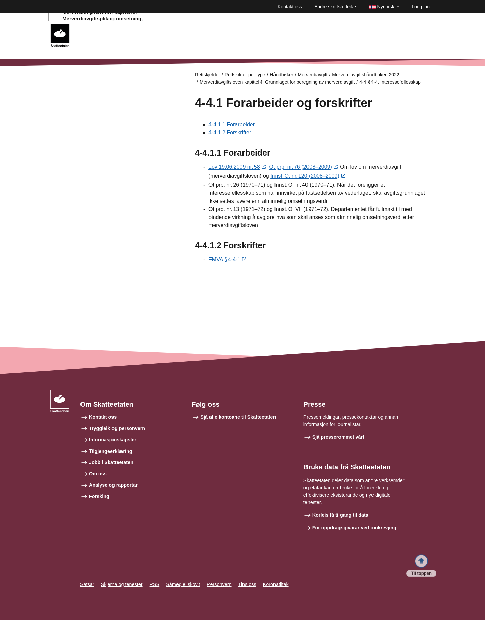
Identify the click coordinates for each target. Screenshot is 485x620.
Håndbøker (281, 75)
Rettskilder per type (245, 75)
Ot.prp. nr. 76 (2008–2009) (300, 167)
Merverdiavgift (313, 75)
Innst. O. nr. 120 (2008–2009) (305, 176)
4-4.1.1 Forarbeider (231, 124)
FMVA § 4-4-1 (224, 260)
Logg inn (421, 6)
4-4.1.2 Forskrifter (229, 132)
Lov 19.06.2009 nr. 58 (234, 167)
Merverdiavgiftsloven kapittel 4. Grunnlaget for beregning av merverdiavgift (277, 82)
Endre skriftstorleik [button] (333, 6)
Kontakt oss (290, 6)
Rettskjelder (207, 75)
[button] (384, 6)
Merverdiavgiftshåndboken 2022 (365, 75)
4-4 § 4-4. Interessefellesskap (390, 82)
